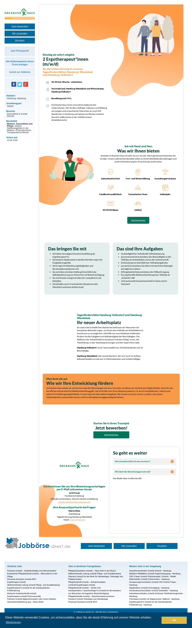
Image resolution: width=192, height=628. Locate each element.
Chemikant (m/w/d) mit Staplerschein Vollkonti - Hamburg (154, 599)
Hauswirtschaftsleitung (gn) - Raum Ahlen (25, 602)
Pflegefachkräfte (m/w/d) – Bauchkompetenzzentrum (91, 596)
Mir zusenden (19, 33)
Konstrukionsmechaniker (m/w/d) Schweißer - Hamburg (153, 590)
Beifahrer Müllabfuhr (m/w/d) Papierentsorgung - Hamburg (154, 573)
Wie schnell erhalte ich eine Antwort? (132, 461)
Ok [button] (174, 620)
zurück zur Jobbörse (19, 72)
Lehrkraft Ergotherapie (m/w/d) (81, 585)
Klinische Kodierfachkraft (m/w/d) (21, 593)
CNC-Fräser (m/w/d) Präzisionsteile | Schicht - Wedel (152, 576)
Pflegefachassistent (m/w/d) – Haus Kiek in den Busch (92, 571)
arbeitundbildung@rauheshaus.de (74, 502)
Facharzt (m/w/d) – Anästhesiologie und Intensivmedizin (31, 571)
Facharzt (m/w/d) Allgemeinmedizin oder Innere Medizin (31, 599)
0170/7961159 (77, 519)
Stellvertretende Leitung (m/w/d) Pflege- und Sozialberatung (33, 585)
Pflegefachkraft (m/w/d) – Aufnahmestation (86, 582)
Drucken (20, 40)
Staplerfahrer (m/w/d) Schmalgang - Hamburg (149, 588)
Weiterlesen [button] (13, 622)
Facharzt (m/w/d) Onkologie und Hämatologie (88, 599)
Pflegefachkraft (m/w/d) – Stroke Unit (84, 588)
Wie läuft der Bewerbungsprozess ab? (133, 471)
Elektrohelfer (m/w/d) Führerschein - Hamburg (149, 579)
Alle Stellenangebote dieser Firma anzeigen (20, 63)
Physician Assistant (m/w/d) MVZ (21, 579)
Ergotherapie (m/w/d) (16, 582)
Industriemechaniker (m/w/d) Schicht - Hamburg (150, 571)
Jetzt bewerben (19, 26)
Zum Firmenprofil (20, 51)
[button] (157, 620)
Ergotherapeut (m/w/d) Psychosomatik (24, 596)
